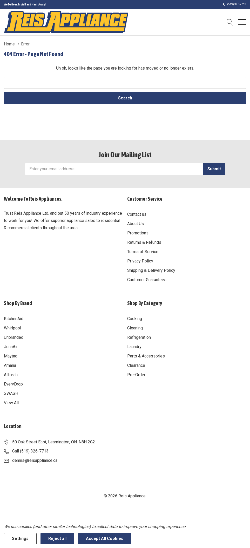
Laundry (134, 346)
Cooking (134, 318)
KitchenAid (13, 318)
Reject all (57, 538)
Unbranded (13, 337)
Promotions (137, 233)
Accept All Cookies (104, 538)
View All (11, 402)
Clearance (136, 365)
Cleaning (135, 328)
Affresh (11, 374)
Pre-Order (136, 374)
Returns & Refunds (144, 242)
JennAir (11, 346)
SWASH (11, 393)
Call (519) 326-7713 (30, 451)
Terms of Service (142, 251)
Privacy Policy (140, 261)
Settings (20, 538)
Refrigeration (139, 337)
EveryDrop (13, 384)
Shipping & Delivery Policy (151, 270)
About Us (135, 223)
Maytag (10, 356)
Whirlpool (12, 328)
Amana (10, 365)
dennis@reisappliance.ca (34, 460)
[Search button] (230, 22)
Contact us (136, 214)
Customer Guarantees (146, 279)
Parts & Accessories (146, 356)
